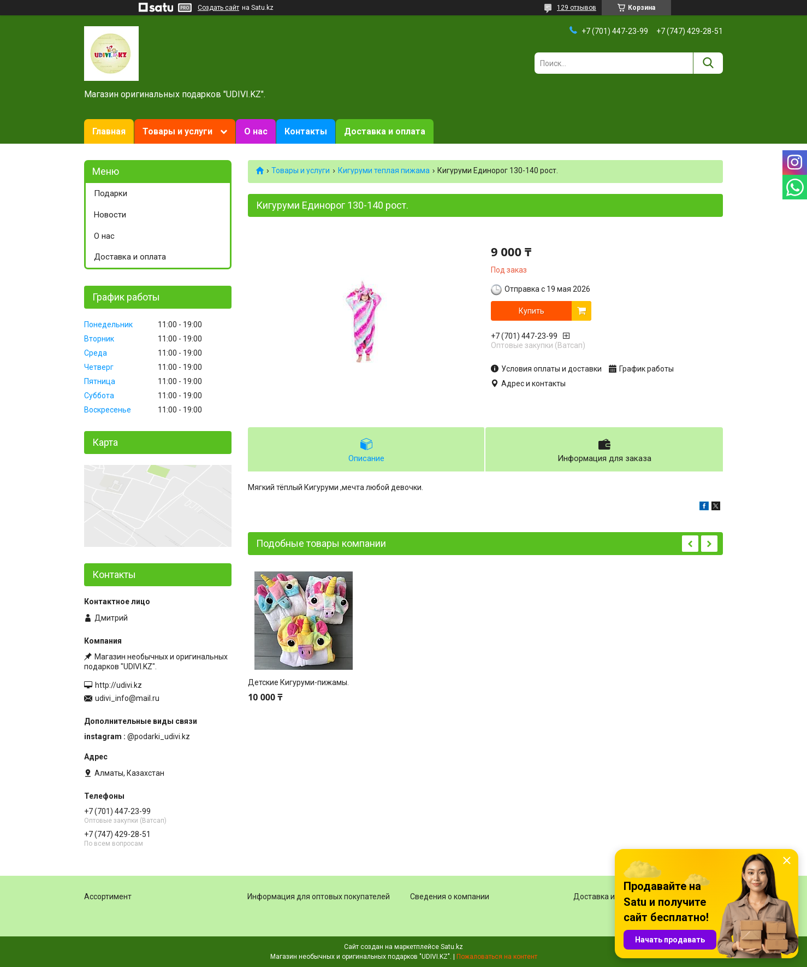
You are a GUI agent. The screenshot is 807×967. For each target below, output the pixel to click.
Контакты (305, 131)
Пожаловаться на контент (496, 956)
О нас (256, 131)
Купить (531, 310)
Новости (110, 215)
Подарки (110, 193)
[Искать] (708, 63)
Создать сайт (218, 7)
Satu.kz (452, 947)
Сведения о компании (449, 896)
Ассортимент (108, 896)
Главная (109, 131)
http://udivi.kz (118, 685)
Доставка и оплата (384, 131)
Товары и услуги (177, 131)
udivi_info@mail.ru (127, 698)
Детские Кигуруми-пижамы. (298, 682)
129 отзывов (576, 7)
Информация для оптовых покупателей (318, 896)
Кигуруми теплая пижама (384, 170)
